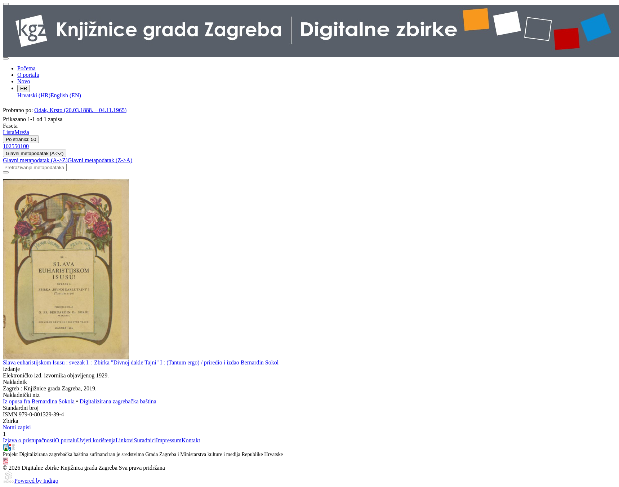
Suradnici (145, 440)
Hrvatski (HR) (33, 95)
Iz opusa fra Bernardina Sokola (39, 401)
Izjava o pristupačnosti (29, 440)
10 (6, 146)
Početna (26, 68)
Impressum (169, 440)
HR (23, 88)
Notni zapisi (17, 427)
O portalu (28, 75)
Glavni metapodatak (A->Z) (34, 153)
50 (17, 146)
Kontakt (191, 440)
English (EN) (65, 95)
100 (24, 146)
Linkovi (125, 440)
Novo (23, 81)
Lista (8, 132)
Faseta (10, 126)
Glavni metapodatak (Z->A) (100, 160)
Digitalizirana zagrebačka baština (118, 401)
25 (11, 146)
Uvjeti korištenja (96, 440)
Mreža (21, 132)
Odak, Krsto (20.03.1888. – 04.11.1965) (80, 110)
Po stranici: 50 (21, 139)
